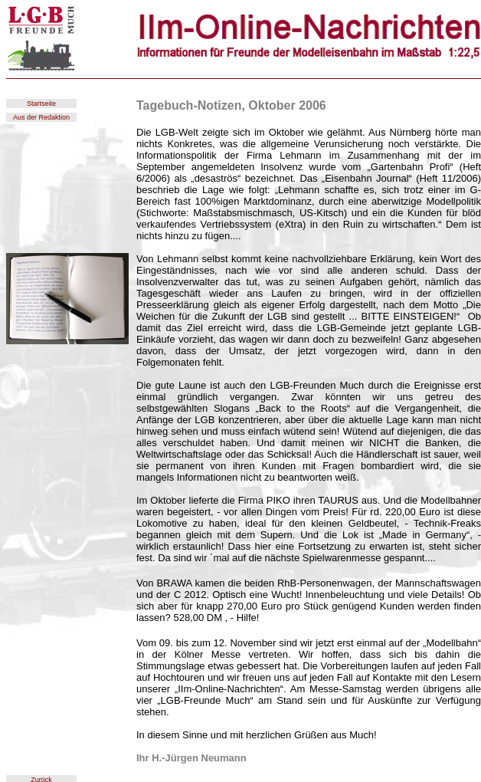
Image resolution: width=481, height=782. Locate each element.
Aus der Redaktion (41, 117)
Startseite (41, 103)
